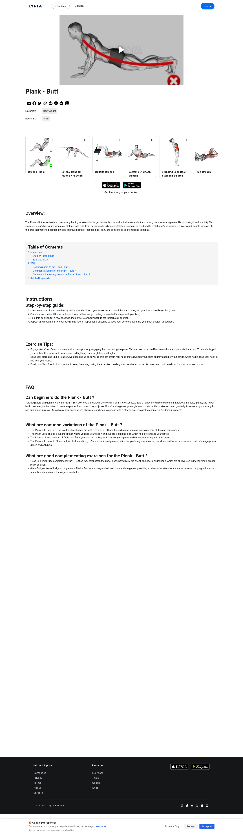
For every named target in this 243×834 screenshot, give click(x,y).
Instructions (36, 252)
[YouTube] (192, 623)
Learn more (100, 826)
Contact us (39, 590)
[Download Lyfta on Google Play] (132, 185)
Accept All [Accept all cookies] (207, 826)
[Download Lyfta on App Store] (111, 185)
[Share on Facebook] (34, 103)
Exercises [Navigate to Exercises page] (79, 6)
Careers (38, 610)
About (37, 605)
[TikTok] (187, 623)
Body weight (49, 111)
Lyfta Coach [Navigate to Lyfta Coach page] (61, 6)
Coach (96, 600)
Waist (46, 118)
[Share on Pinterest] (51, 103)
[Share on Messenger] (61, 103)
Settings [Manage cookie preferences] (190, 826)
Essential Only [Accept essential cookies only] (172, 826)
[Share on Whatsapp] (45, 103)
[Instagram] (182, 623)
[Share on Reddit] (56, 103)
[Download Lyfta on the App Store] (179, 584)
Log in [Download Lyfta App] (208, 6)
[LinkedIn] (207, 623)
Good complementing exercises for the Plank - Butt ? (61, 274)
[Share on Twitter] (40, 103)
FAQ (32, 263)
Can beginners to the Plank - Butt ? (51, 267)
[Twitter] (197, 623)
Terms (37, 600)
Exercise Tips (40, 259)
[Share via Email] (29, 103)
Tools (95, 595)
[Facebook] (202, 623)
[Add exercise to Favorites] (52, 140)
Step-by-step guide (43, 255)
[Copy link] (67, 102)
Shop (95, 605)
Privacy (37, 595)
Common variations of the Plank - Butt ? (54, 270)
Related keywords (40, 278)
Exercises (97, 590)
